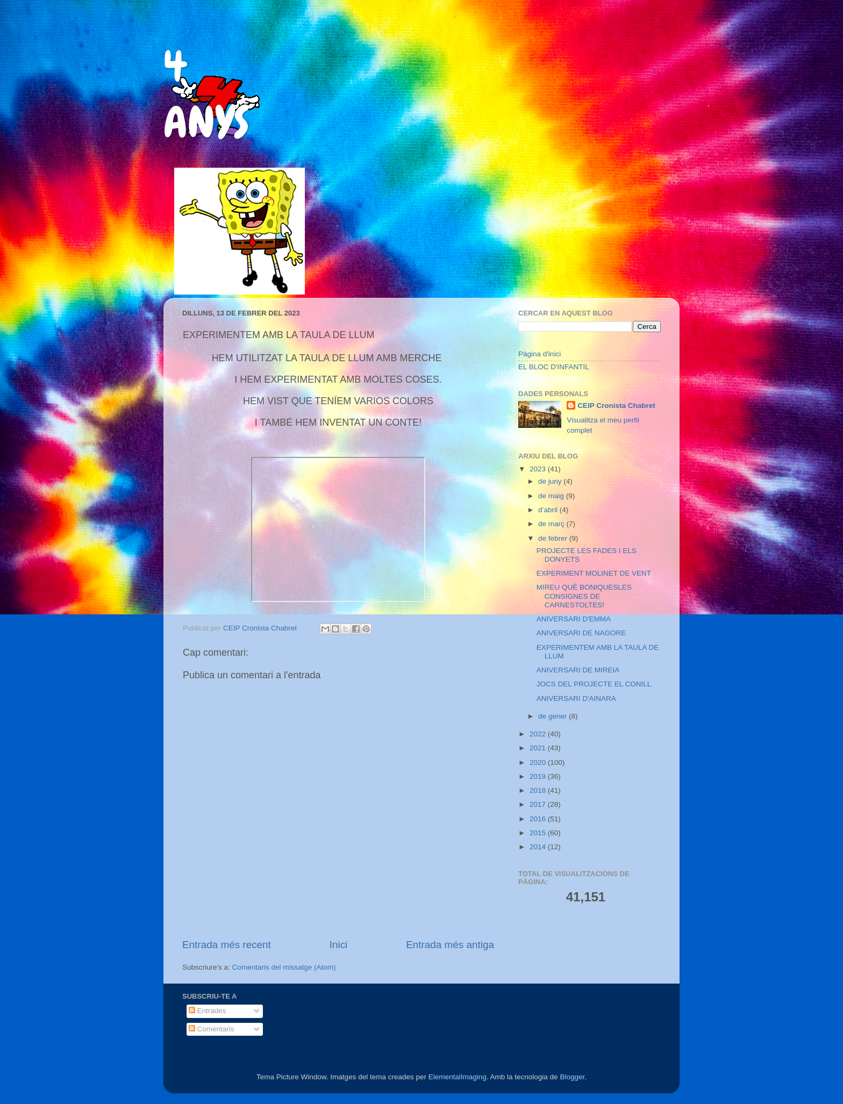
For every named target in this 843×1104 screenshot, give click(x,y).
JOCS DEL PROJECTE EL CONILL (594, 684)
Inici (339, 944)
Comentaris (211, 1029)
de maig (552, 496)
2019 (539, 776)
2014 (539, 847)
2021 (539, 748)
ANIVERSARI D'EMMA (574, 619)
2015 (539, 833)
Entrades (207, 1011)
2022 (539, 734)
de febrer (553, 538)
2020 (539, 762)
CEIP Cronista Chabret (616, 406)
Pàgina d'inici (539, 354)
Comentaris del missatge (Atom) (284, 967)
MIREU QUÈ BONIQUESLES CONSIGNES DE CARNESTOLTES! (584, 595)
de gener (553, 716)
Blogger (572, 1077)
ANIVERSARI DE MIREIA (578, 670)
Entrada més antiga (450, 944)
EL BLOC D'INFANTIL (553, 367)
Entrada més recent (226, 944)
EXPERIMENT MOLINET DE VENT (594, 573)
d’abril (549, 510)
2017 (539, 804)
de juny (550, 481)
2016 (539, 819)
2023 (539, 469)
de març (552, 524)
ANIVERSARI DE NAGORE (581, 633)
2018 (539, 790)
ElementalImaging (457, 1077)
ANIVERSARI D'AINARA (576, 698)
